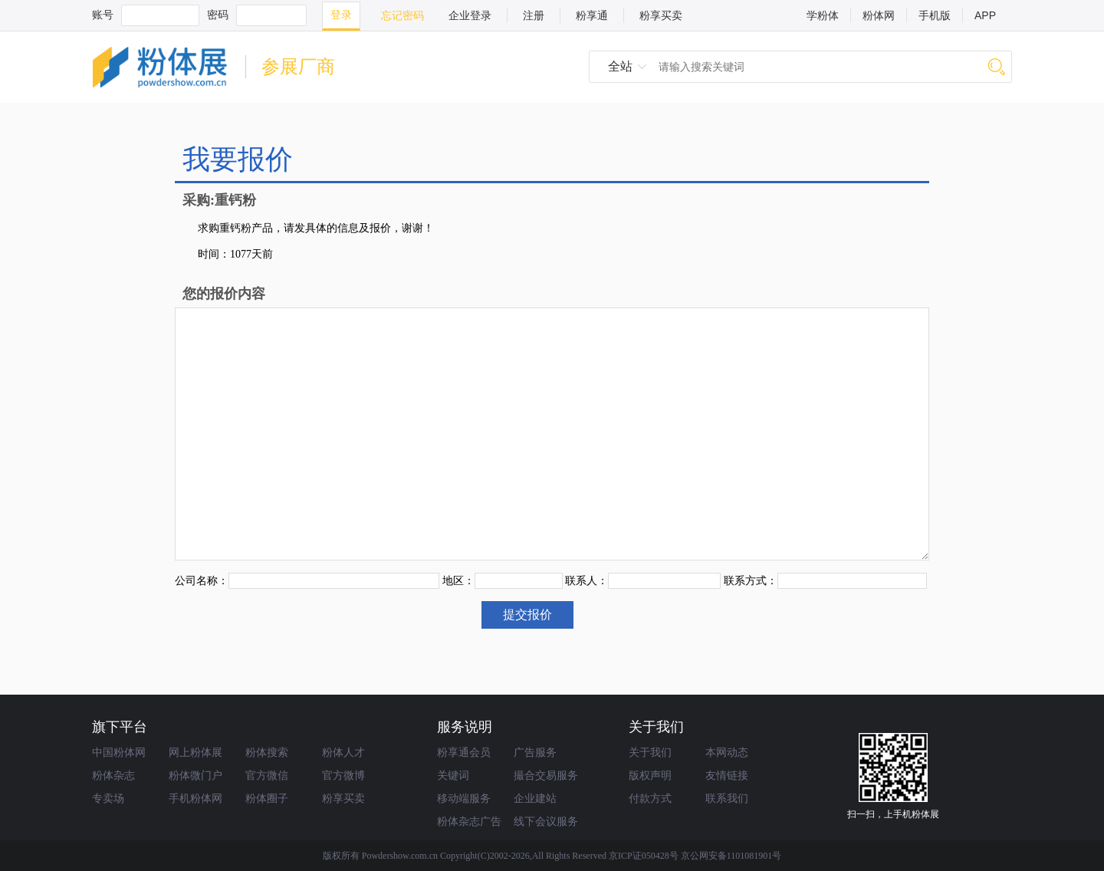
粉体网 (879, 15)
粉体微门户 (195, 775)
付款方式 (650, 798)
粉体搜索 (266, 752)
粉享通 (592, 15)
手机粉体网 (195, 798)
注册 (533, 15)
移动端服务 (464, 798)
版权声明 (650, 775)
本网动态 (726, 752)
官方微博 (343, 775)
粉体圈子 (266, 798)
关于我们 (650, 752)
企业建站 (535, 798)
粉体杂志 (113, 775)
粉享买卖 (660, 15)
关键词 (453, 775)
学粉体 (823, 15)
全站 (620, 66)
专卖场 (108, 798)
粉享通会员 (464, 752)
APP (985, 15)
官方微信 (266, 775)
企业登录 (470, 15)
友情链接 (726, 775)
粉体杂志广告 (469, 821)
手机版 (934, 15)
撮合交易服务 (546, 775)
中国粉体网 (119, 752)
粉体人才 (343, 752)
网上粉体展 (195, 752)
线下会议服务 (546, 821)
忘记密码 (402, 15)
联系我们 (726, 798)
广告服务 (535, 752)
